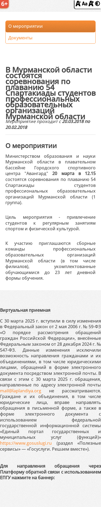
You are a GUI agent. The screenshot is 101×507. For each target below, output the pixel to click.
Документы (20, 38)
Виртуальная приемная (25, 310)
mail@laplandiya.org (20, 391)
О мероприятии (25, 26)
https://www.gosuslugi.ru (26, 443)
